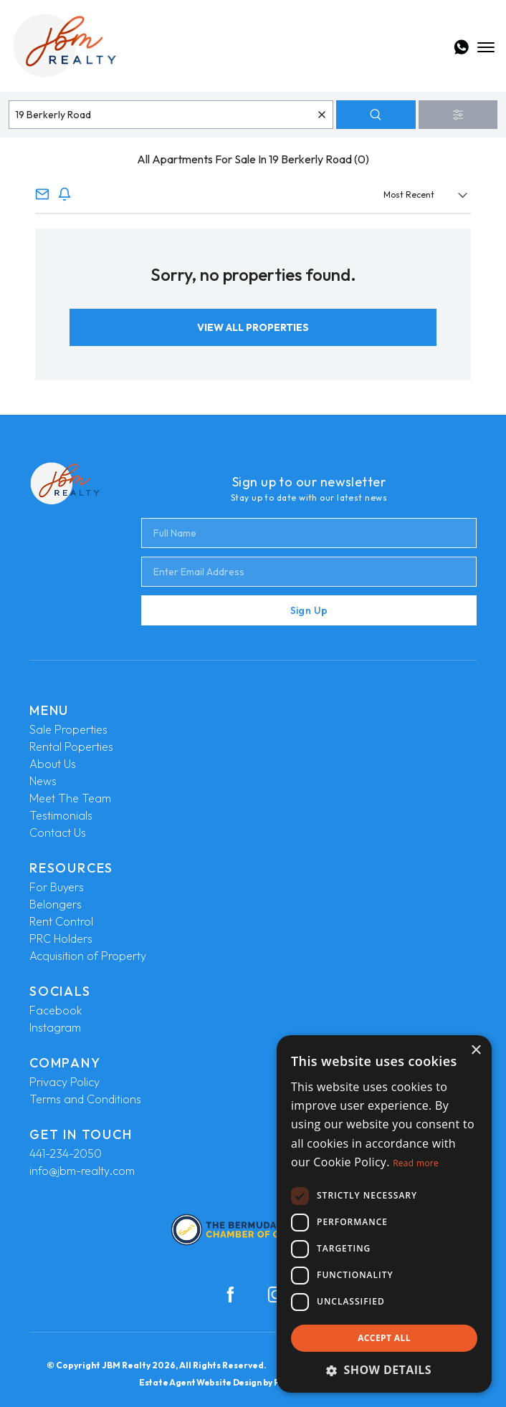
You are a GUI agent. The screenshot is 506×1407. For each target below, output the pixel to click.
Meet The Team (70, 798)
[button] (384, 1369)
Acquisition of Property (87, 956)
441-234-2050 (65, 1153)
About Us (52, 764)
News (43, 781)
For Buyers (56, 887)
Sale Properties (68, 729)
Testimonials (60, 815)
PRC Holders (60, 938)
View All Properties (253, 327)
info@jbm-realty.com (82, 1170)
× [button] (475, 1050)
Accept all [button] (384, 1338)
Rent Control (61, 921)
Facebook (55, 1010)
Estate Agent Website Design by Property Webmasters (253, 1382)
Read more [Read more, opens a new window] (416, 1163)
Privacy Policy (64, 1082)
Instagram (55, 1027)
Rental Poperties (71, 746)
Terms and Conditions (85, 1099)
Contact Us (57, 832)
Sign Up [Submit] (309, 610)
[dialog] (384, 1214)
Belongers (55, 904)
